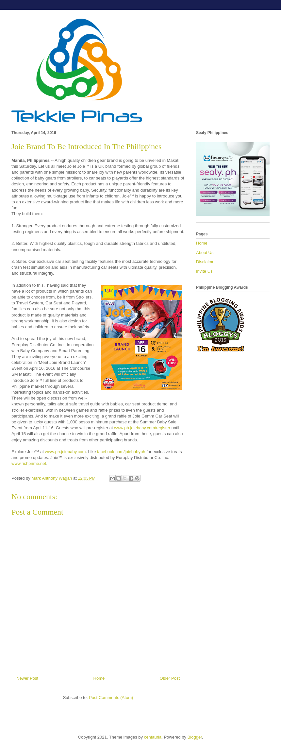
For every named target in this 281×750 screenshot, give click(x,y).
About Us (204, 252)
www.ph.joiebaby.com (65, 451)
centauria (152, 737)
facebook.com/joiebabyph (121, 451)
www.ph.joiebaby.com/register (142, 427)
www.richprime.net (28, 463)
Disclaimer (206, 261)
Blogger (195, 737)
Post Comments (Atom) (111, 697)
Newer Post (27, 678)
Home (99, 678)
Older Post (170, 678)
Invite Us (204, 271)
